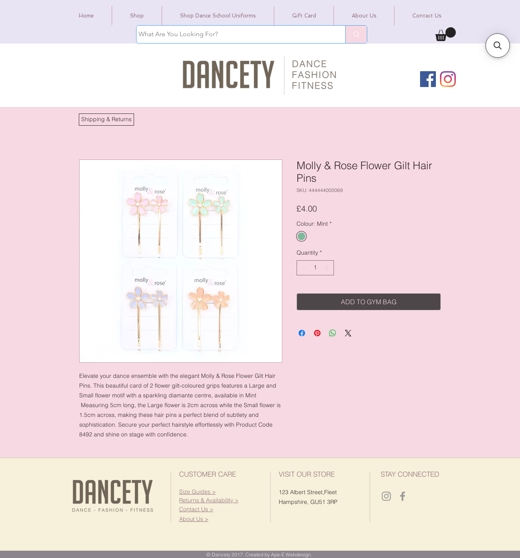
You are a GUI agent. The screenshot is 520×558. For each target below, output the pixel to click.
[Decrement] (303, 268)
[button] (106, 119)
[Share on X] (348, 333)
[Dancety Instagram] (386, 496)
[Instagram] (448, 79)
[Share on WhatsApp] (333, 333)
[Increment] (328, 268)
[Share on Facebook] (302, 333)
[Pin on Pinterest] (317, 333)
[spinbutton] (315, 268)
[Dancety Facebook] (402, 496)
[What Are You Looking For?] (233, 34)
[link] (445, 34)
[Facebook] (428, 79)
